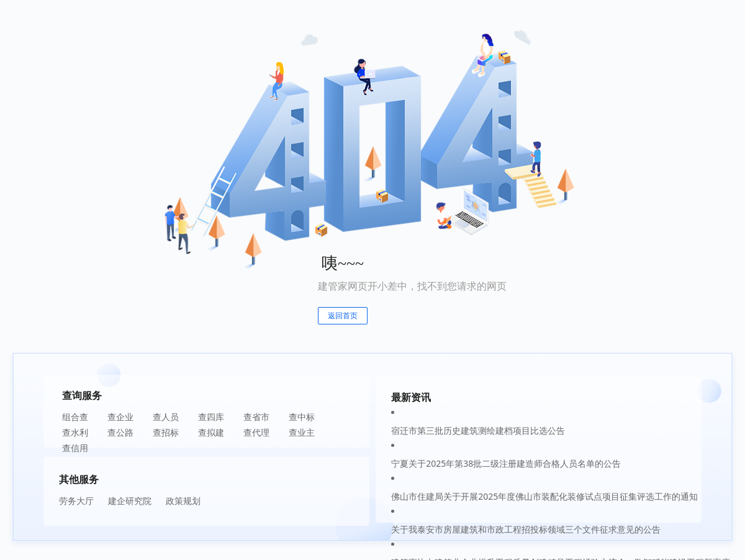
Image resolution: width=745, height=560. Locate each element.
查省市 (256, 417)
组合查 (75, 417)
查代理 (256, 432)
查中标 (302, 417)
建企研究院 (129, 501)
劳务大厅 (76, 501)
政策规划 (183, 501)
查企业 (120, 417)
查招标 (166, 432)
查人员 (166, 417)
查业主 (302, 432)
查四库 (211, 417)
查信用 (75, 448)
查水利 (75, 432)
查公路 (120, 432)
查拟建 (211, 432)
